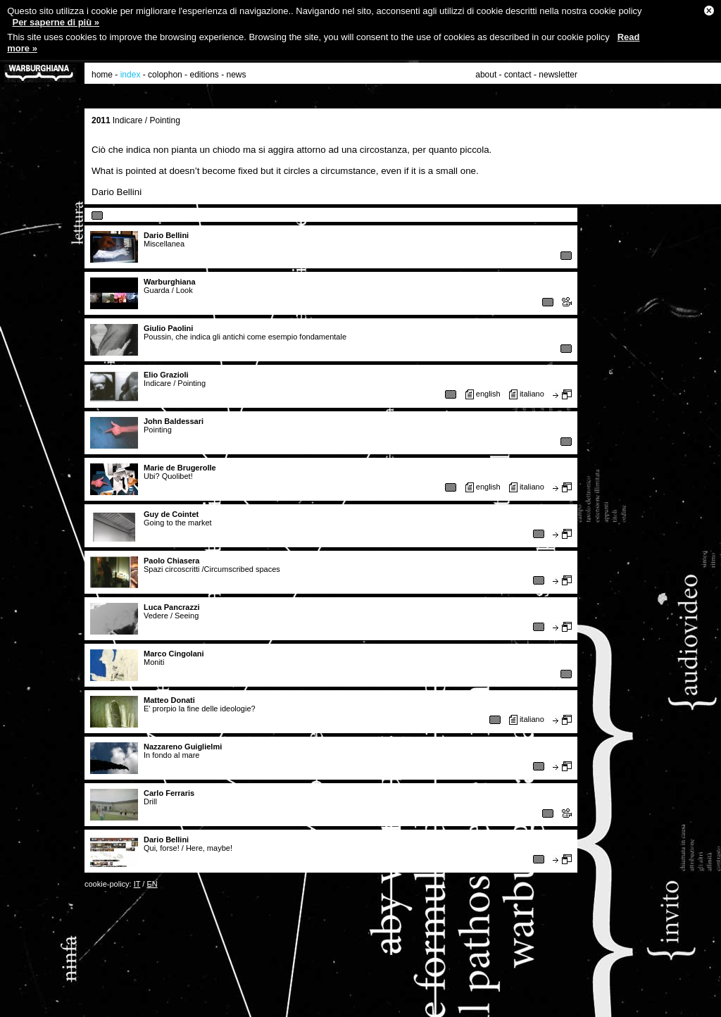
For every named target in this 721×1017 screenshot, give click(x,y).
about (485, 75)
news (236, 75)
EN (151, 884)
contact (518, 75)
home (102, 75)
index (130, 75)
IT (137, 884)
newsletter (558, 75)
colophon (165, 75)
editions (203, 75)
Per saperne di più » (55, 22)
